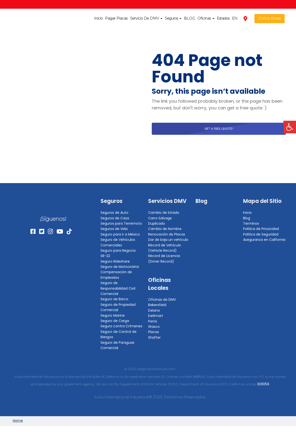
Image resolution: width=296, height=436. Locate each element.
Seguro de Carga (115, 320)
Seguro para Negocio (118, 250)
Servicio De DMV (146, 18)
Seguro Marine (113, 315)
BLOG (189, 18)
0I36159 (263, 384)
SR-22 (105, 255)
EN (235, 18)
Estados (223, 18)
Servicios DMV (167, 201)
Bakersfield (157, 304)
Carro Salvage (160, 218)
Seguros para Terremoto (121, 223)
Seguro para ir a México (120, 234)
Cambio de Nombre (164, 228)
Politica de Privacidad (261, 228)
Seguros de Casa (115, 218)
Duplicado (156, 223)
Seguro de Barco (114, 299)
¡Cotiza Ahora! (269, 18)
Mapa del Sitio (262, 201)
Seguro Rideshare (115, 261)
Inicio (98, 18)
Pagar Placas (116, 18)
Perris (152, 321)
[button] (289, 127)
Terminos (251, 223)
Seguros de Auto (114, 212)
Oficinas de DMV (162, 299)
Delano (154, 310)
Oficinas (205, 18)
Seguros (173, 18)
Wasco (154, 326)
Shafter (154, 337)
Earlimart (155, 315)
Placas (153, 331)
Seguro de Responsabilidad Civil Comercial (118, 288)
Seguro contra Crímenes (121, 326)
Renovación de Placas (166, 234)
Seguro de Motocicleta (120, 266)
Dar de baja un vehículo (168, 239)
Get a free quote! (218, 128)
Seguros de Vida (114, 228)
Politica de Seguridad (260, 234)
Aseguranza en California (264, 239)
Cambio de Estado (163, 212)
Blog (201, 201)
